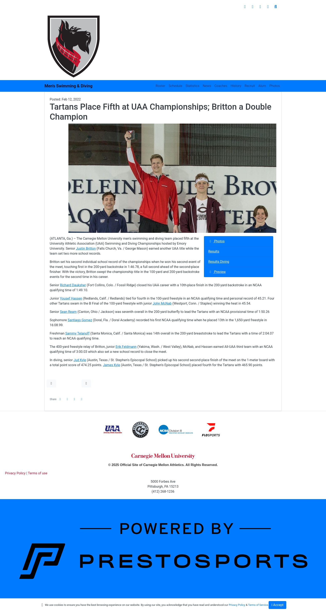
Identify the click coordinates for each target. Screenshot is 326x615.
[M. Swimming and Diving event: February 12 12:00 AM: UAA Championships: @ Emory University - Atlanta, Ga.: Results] (238, 252)
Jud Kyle (80, 360)
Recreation (233, 19)
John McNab (162, 303)
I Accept (277, 605)
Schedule (175, 86)
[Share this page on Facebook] (60, 399)
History (236, 86)
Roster (160, 86)
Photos (274, 86)
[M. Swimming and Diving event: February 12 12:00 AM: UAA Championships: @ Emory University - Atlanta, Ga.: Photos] (238, 241)
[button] (51, 383)
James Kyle (111, 365)
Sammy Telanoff (77, 333)
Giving (255, 19)
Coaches (220, 86)
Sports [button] (109, 19)
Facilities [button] (207, 19)
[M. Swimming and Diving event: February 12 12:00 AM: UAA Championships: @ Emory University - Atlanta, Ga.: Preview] (238, 272)
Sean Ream (68, 312)
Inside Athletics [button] (137, 19)
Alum (262, 86)
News (207, 86)
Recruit (249, 86)
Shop (273, 19)
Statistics (192, 86)
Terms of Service (258, 604)
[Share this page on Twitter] (67, 399)
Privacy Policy (237, 604)
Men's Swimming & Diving (68, 85)
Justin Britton (86, 248)
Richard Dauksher (73, 285)
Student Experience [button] (175, 19)
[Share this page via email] (74, 399)
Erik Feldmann (126, 347)
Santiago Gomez (80, 320)
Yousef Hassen (71, 298)
